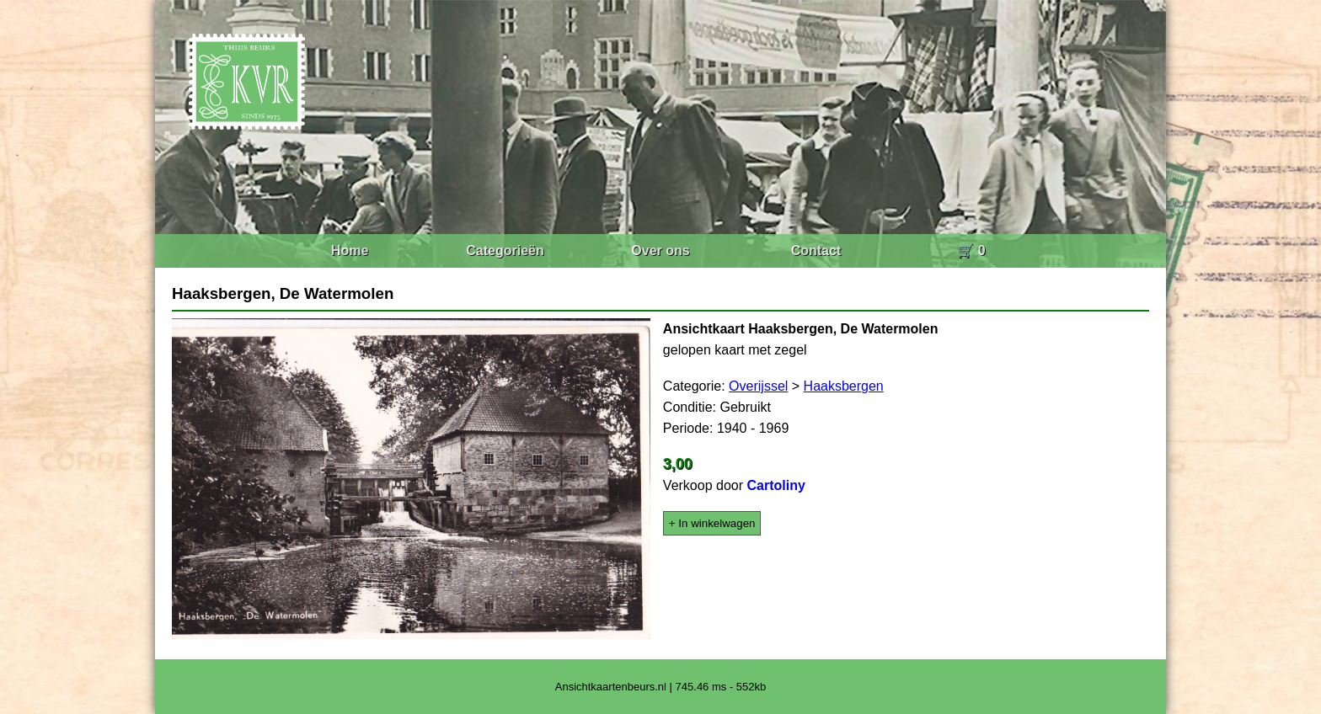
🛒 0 (971, 250)
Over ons (660, 250)
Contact (816, 250)
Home (349, 250)
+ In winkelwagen (712, 523)
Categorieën (504, 250)
